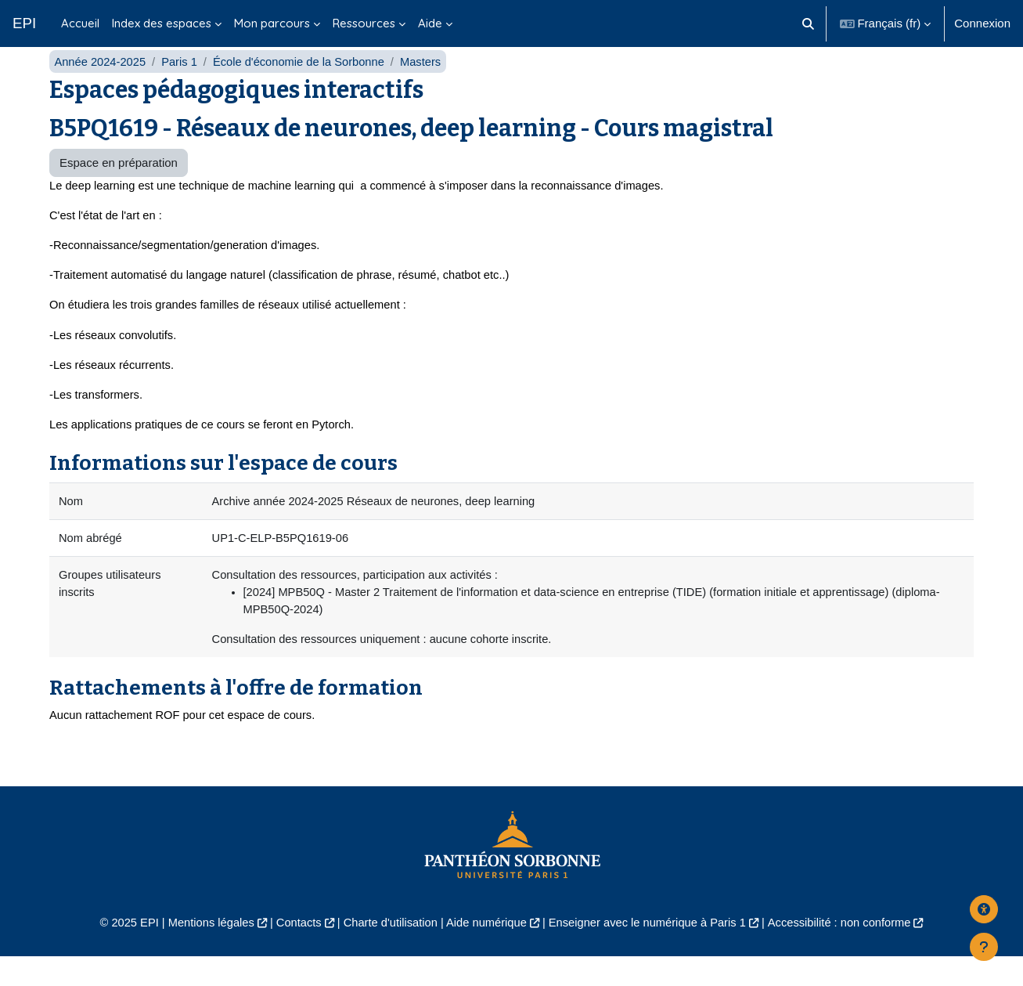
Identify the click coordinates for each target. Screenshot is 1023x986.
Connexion (982, 23)
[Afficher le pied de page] (984, 947)
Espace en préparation (118, 186)
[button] (808, 23)
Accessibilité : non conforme (847, 952)
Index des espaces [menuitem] (161, 23)
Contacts (293, 952)
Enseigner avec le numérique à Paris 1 (650, 952)
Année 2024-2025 (100, 84)
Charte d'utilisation (388, 952)
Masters (427, 84)
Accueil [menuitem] (80, 23)
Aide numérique (486, 952)
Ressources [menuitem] (364, 23)
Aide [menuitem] (430, 23)
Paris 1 (182, 84)
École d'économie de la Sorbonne (303, 84)
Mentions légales (203, 952)
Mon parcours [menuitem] (272, 23)
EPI (24, 23)
